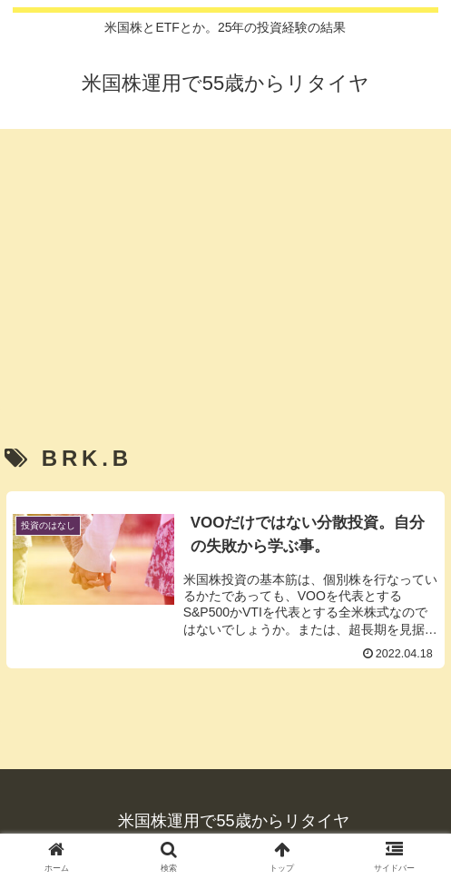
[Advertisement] (225, 261)
